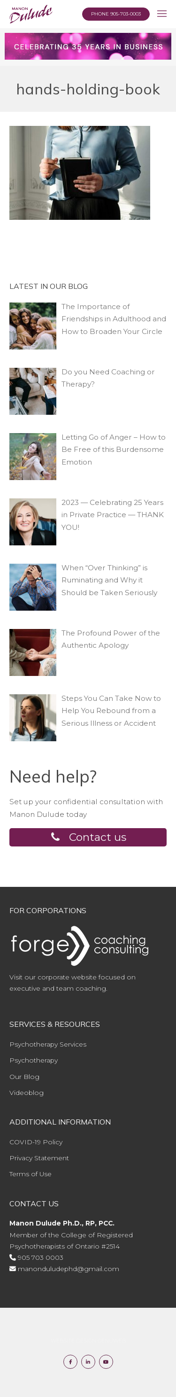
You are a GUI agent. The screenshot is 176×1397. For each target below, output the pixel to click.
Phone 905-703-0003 (116, 14)
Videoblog (26, 1092)
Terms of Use (30, 1174)
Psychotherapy (33, 1060)
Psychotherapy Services (47, 1044)
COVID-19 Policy (35, 1142)
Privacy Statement (39, 1158)
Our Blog (24, 1076)
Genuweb (112, 1340)
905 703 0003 (40, 1257)
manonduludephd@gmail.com (68, 1269)
